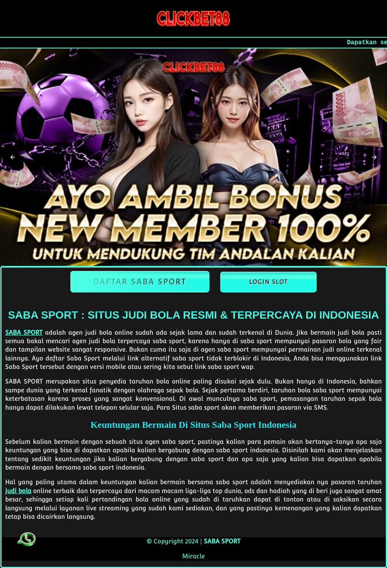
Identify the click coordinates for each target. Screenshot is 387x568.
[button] (12, 157)
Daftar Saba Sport (140, 281)
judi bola (18, 491)
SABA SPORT (24, 332)
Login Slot (268, 282)
